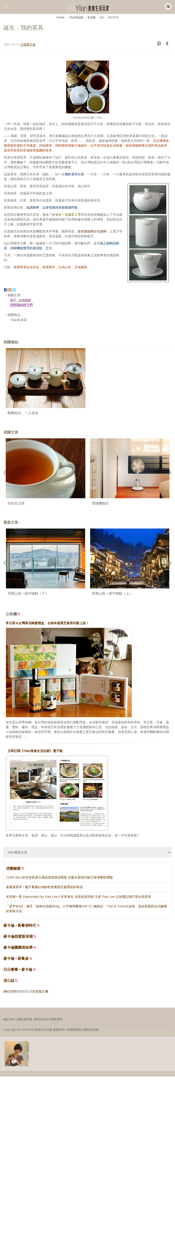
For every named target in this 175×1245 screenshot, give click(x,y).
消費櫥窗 (15, 868)
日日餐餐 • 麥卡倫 (17, 969)
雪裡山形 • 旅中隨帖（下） (28, 593)
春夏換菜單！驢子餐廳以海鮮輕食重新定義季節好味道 (44, 887)
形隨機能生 (100, 503)
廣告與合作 (41, 1019)
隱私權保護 (24, 1019)
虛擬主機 (41, 991)
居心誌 (8, 980)
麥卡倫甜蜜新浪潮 (18, 936)
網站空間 (9, 991)
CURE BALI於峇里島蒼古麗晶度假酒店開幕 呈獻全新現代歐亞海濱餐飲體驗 (59, 877)
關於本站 (9, 1019)
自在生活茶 (16, 503)
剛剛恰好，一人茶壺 (23, 413)
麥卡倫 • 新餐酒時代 (19, 925)
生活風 (91, 17)
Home (61, 17)
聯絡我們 (56, 1019)
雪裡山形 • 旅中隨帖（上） (112, 593)
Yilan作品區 (75, 17)
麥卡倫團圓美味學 (18, 947)
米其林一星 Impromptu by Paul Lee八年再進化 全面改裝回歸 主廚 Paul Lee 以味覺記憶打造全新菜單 (78, 896)
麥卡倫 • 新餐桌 (16, 958)
